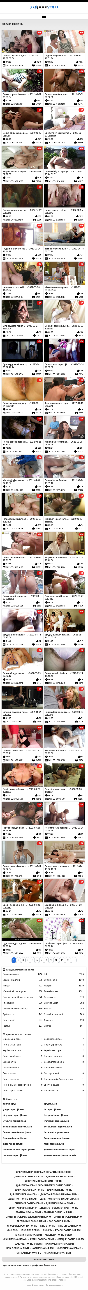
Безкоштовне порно (64, 1062)
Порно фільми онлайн (35, 1285)
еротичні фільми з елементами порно (28, 1217)
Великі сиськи (64, 991)
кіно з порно (47, 1226)
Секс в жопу (64, 997)
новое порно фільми (69, 1248)
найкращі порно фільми (28, 1244)
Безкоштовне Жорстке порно (22, 997)
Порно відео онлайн (22, 1090)
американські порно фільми (17, 1126)
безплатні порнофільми (15, 1138)
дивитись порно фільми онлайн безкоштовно (43, 1172)
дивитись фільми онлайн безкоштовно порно (43, 1185)
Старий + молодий (64, 1014)
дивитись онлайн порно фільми (19, 1149)
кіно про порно (30, 1230)
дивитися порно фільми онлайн (59, 1199)
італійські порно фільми (56, 1121)
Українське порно (22, 1050)
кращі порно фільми (15, 1239)
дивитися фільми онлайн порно (59, 1208)
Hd (64, 974)
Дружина (64, 1020)
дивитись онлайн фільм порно (59, 1149)
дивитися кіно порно (59, 1190)
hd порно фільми (52, 1109)
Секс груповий (64, 1073)
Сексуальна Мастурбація (22, 1008)
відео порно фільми (13, 1144)
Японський (22, 1003)
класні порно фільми (68, 1230)
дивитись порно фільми (15, 1155)
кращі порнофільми (42, 1239)
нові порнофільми (42, 1248)
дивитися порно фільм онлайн (58, 1194)
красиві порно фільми (28, 1235)
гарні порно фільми (54, 1144)
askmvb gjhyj (9, 1104)
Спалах (64, 1026)
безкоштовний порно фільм (17, 1132)
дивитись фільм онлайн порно (43, 1181)
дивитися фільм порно (23, 1208)
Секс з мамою (22, 1073)
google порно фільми (13, 1109)
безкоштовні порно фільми (58, 1126)
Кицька (64, 1008)
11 (62, 960)
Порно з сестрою (22, 1079)
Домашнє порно (22, 974)
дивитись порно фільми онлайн (60, 1155)
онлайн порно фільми (57, 1253)
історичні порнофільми (14, 1121)
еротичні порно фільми (58, 1212)
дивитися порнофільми (29, 1203)
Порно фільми (64, 1090)
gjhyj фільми (50, 1104)
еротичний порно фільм (31, 1221)
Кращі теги (11, 1099)
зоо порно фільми (59, 1221)
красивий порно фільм (58, 1235)
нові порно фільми (17, 1248)
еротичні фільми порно (68, 1217)
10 (56, 960)
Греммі (22, 1026)
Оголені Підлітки (22, 980)
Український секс (22, 1039)
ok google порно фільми (15, 1115)
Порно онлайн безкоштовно (64, 1079)
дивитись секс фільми (59, 1176)
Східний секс (64, 980)
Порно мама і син (22, 1044)
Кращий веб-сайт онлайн (18, 1034)
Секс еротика (22, 1062)
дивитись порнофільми (28, 1176)
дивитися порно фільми (22, 1199)
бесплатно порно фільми (56, 1138)
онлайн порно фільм (28, 1253)
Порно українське (64, 1044)
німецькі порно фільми (71, 1239)
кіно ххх (47, 1230)
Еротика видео (64, 1085)
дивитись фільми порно (29, 1190)
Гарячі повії (22, 1020)
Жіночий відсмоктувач (22, 991)
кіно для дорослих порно (22, 1226)
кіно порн (13, 1230)
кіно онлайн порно (69, 1226)
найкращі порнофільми (59, 1244)
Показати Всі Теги (44, 1259)
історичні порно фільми (56, 1115)
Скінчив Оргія (64, 1003)
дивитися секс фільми (59, 1203)
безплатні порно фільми (56, 1132)
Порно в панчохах (64, 1056)
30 (68, 960)
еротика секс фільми (28, 1212)
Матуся (22, 985)
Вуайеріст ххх (22, 1014)
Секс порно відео (64, 1039)
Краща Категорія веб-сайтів (20, 969)
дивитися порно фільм (23, 1194)
